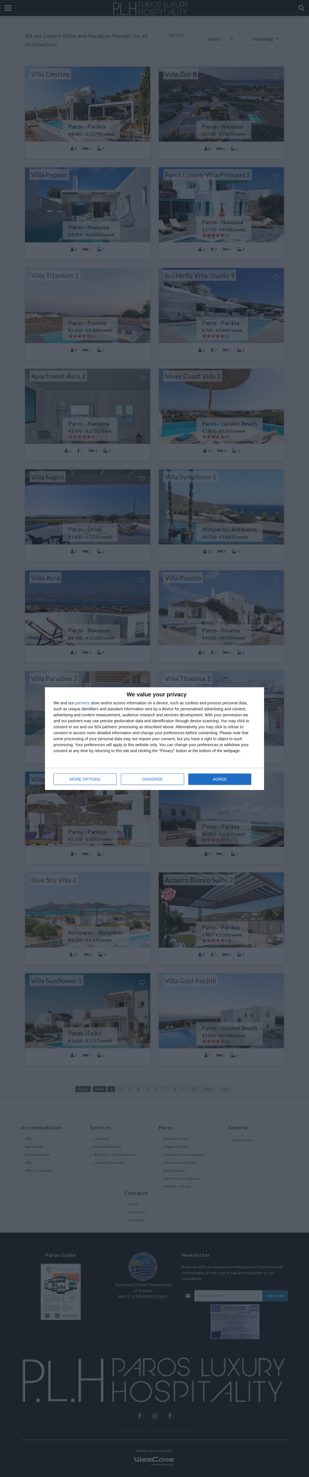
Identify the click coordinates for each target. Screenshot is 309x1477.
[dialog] (154, 738)
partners (82, 703)
